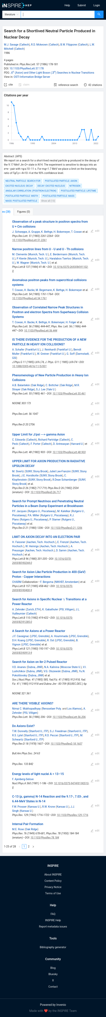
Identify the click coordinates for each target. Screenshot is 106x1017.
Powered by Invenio (53, 1005)
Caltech (24, 44)
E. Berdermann (58, 254)
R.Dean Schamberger (65, 479)
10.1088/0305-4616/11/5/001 (29, 366)
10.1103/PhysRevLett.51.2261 (29, 240)
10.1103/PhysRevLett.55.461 (69, 393)
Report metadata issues (53, 926)
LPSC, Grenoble (40, 636)
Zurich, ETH (33, 609)
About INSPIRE (53, 874)
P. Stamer (55, 519)
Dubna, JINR (35, 667)
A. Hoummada (59, 636)
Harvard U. (77, 443)
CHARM (16, 581)
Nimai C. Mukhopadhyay (26, 708)
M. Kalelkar (63, 511)
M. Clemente (19, 254)
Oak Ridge (37, 385)
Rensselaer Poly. (52, 708)
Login (96, 5)
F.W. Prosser (19, 806)
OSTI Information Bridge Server (32, 76)
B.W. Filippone (68, 44)
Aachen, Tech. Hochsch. (41, 542)
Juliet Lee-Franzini (60, 471)
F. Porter (35, 443)
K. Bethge (47, 231)
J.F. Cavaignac (20, 636)
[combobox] (58, 14)
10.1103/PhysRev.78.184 (44, 837)
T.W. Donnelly (20, 731)
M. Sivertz (18, 471)
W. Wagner (23, 262)
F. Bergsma (46, 581)
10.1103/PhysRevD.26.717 (45, 492)
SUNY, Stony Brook (36, 471)
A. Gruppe (34, 231)
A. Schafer (18, 349)
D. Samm (61, 550)
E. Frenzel (63, 542)
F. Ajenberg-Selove (23, 779)
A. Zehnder (18, 609)
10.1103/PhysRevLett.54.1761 (29, 298)
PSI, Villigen (67, 609)
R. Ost (50, 640)
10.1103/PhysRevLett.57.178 (27, 68)
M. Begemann (44, 290)
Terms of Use (53, 893)
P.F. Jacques (19, 511)
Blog (53, 967)
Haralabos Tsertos (60, 258)
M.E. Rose (18, 829)
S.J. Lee (40, 389)
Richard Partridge (48, 439)
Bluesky (52, 974)
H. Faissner (18, 542)
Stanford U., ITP (38, 731)
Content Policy (52, 880)
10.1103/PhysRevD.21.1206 (66, 527)
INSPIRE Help (53, 920)
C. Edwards (18, 439)
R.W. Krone (48, 806)
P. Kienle (21, 258)
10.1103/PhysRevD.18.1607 (66, 743)
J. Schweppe (19, 231)
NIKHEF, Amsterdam (67, 581)
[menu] (81, 5)
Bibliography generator (53, 947)
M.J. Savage (11, 44)
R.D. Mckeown (39, 44)
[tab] (14, 212)
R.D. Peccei (51, 735)
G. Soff (71, 353)
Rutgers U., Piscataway (41, 511)
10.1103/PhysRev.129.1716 (72, 815)
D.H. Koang (18, 640)
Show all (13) (48, 200)
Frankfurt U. (33, 349)
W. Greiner (43, 353)
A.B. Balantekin (21, 385)
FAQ (53, 914)
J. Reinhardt (49, 349)
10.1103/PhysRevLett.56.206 (69, 716)
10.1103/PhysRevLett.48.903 (69, 452)
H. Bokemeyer (61, 231)
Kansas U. (34, 806)
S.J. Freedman (58, 731)
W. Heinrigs (32, 546)
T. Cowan (76, 231)
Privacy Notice (53, 887)
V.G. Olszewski (52, 671)
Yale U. (51, 389)
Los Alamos (74, 708)
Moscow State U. (71, 667)
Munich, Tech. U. (38, 254)
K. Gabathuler (50, 609)
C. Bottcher (52, 385)
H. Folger (71, 322)
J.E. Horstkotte (30, 475)
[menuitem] (67, 5)
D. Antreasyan (61, 443)
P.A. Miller (33, 515)
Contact (53, 986)
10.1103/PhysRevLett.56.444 (40, 330)
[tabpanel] (53, 534)
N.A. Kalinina (51, 667)
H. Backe (29, 290)
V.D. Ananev (19, 667)
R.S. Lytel (17, 735)
